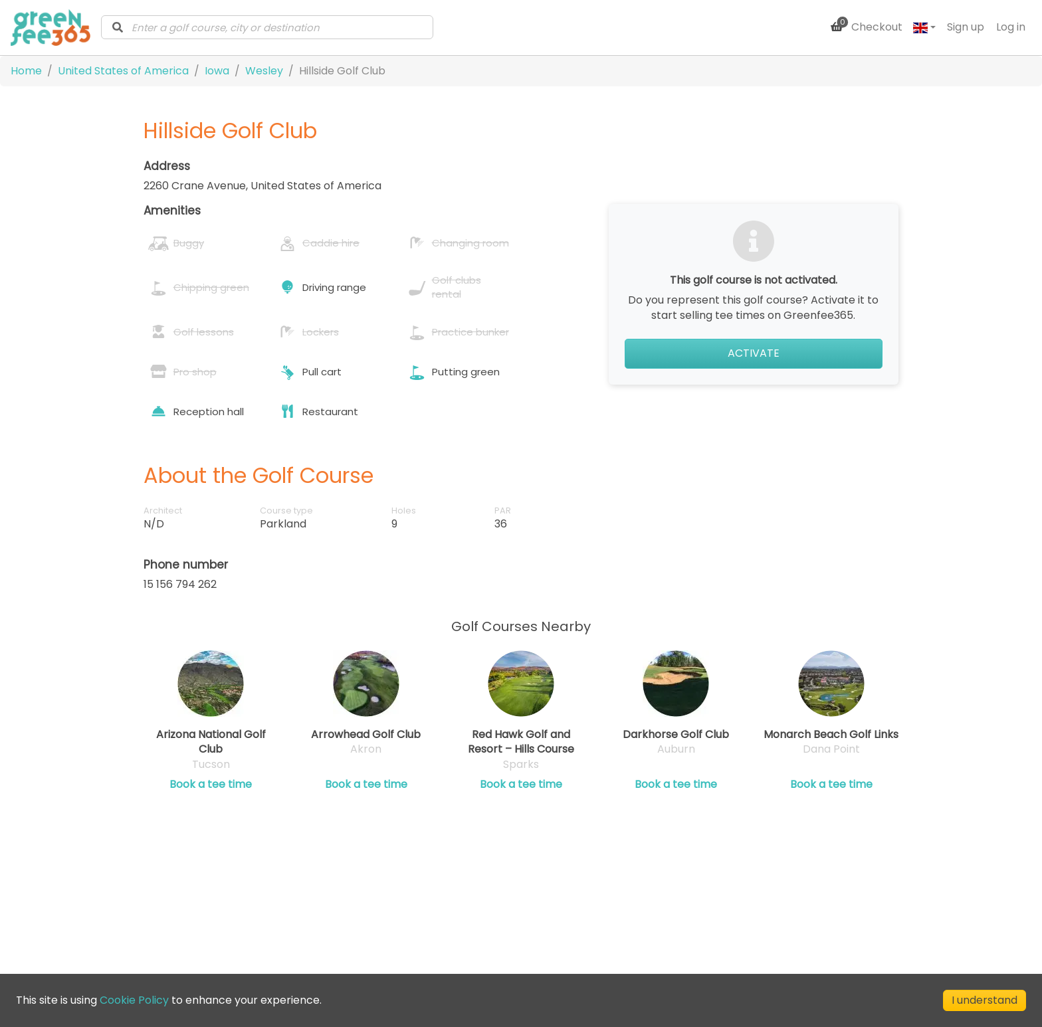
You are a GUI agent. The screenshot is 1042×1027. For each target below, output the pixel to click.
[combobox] (267, 27)
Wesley (264, 70)
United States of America (123, 70)
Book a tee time (210, 784)
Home (26, 70)
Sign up (965, 27)
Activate (754, 353)
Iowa (217, 70)
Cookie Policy (134, 1000)
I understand (984, 1000)
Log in (1010, 27)
